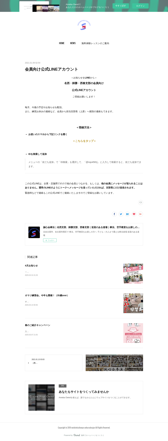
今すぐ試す (120, 5)
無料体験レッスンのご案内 (95, 43)
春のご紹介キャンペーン (37, 325)
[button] (61, 43)
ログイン (140, 6)
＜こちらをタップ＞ (84, 141)
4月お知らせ (31, 265)
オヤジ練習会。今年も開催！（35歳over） (47, 295)
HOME (61, 43)
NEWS (73, 43)
